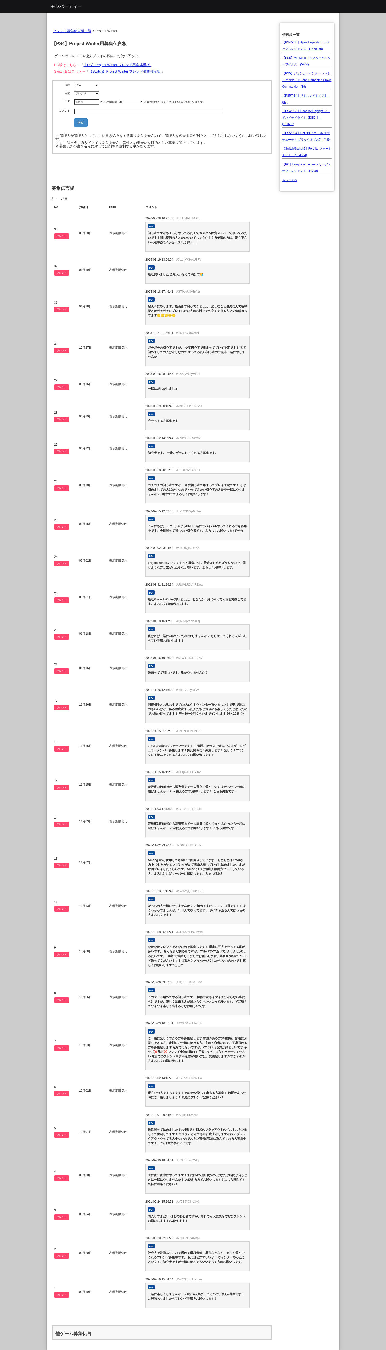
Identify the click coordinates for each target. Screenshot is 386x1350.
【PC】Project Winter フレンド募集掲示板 (117, 65)
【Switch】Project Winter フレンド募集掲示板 (125, 71)
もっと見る (289, 180)
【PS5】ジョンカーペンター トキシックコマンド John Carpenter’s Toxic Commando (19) (306, 80)
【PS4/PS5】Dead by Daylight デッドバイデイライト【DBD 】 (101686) (306, 117)
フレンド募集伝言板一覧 (72, 31)
